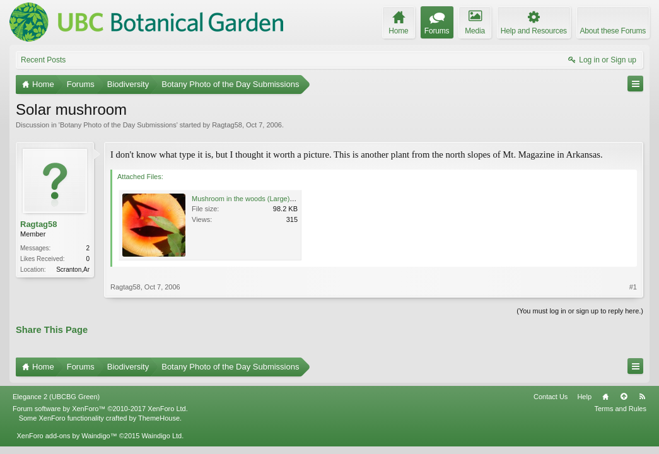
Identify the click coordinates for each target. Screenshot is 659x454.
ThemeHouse (159, 418)
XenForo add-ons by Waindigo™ (66, 435)
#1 (633, 287)
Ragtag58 (227, 125)
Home (605, 396)
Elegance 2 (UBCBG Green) (56, 396)
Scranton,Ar (73, 269)
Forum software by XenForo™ (100, 408)
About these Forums (613, 30)
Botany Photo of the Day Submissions (118, 125)
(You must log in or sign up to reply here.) (579, 311)
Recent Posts (43, 59)
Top (623, 396)
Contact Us (551, 396)
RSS (642, 396)
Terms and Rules (620, 408)
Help (584, 396)
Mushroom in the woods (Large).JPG (248, 198)
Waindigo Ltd (161, 435)
